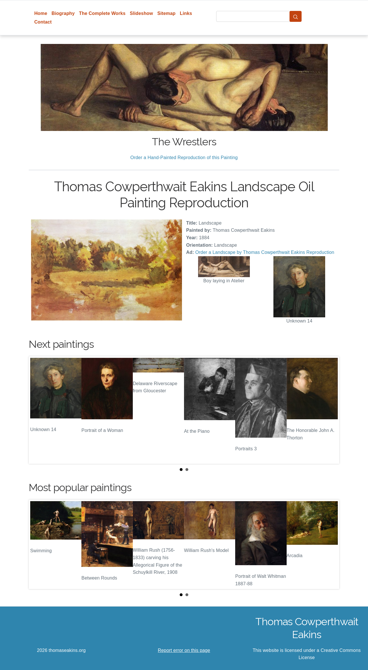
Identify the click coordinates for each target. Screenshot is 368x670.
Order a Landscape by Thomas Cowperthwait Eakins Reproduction (264, 252)
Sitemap (166, 13)
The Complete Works (102, 13)
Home (40, 13)
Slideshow (141, 13)
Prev (37, 410)
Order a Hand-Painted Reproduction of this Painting (184, 157)
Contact (43, 22)
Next (330, 410)
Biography (63, 13)
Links (186, 13)
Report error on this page (184, 650)
